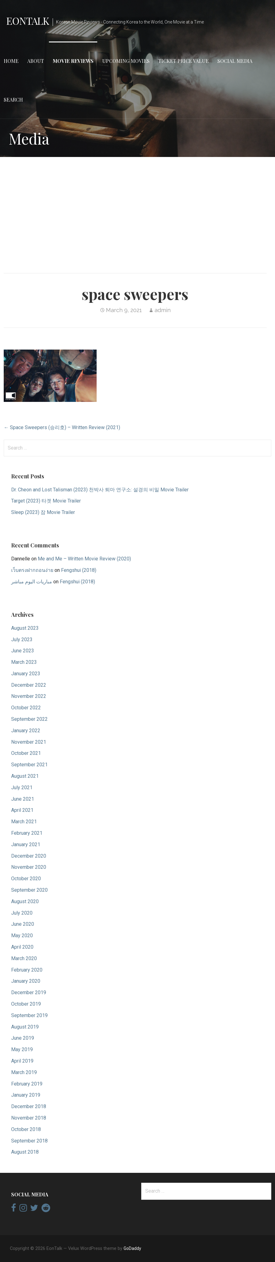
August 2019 (25, 1027)
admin (163, 310)
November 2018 (28, 1118)
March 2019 (24, 1072)
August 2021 (25, 776)
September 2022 (29, 719)
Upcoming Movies (126, 61)
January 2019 (25, 1095)
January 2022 (25, 730)
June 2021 (22, 799)
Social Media (234, 61)
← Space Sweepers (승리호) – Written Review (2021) (62, 427)
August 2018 (25, 1152)
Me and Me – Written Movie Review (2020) (84, 559)
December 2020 (28, 856)
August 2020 (25, 901)
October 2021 (26, 753)
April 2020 (22, 947)
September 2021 (29, 765)
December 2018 (28, 1106)
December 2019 (28, 992)
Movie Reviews (73, 61)
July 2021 (22, 787)
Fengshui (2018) (78, 570)
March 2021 (24, 822)
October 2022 (26, 708)
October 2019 (26, 1004)
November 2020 (28, 867)
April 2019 (22, 1061)
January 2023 (25, 674)
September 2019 (29, 1015)
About (35, 61)
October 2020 (26, 878)
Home (11, 61)
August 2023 (25, 628)
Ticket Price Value (183, 61)
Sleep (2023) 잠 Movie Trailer (43, 512)
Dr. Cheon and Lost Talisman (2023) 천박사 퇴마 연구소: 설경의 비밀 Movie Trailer (100, 490)
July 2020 (22, 913)
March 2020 (24, 958)
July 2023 (22, 639)
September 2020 (29, 890)
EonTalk (27, 20)
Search (13, 99)
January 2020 (25, 981)
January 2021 (25, 844)
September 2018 (29, 1141)
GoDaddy (132, 1248)
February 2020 (26, 970)
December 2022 (28, 685)
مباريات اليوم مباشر (31, 582)
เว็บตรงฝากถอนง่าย (32, 570)
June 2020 (22, 924)
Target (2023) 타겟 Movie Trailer (46, 501)
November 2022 (28, 696)
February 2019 (26, 1084)
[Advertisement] (137, 210)
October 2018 (26, 1129)
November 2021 (28, 742)
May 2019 (22, 1049)
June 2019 (22, 1038)
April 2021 (22, 810)
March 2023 (24, 662)
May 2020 (22, 935)
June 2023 (22, 651)
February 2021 (26, 833)
